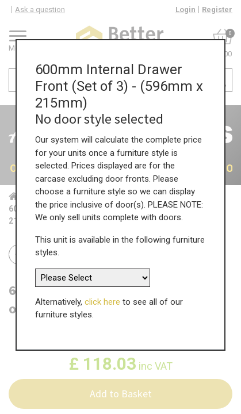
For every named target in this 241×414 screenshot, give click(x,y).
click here (102, 298)
